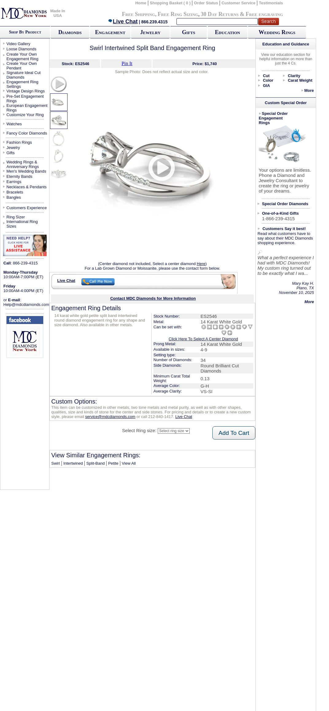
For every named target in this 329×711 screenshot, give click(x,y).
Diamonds (70, 32)
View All (129, 463)
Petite (113, 463)
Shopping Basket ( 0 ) (171, 3)
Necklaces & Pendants (26, 187)
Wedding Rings (277, 32)
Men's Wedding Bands (26, 171)
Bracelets (14, 192)
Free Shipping (138, 14)
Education (227, 32)
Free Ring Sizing (178, 14)
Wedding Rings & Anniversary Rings (22, 164)
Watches (14, 124)
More (309, 90)
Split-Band (95, 463)
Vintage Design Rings (25, 91)
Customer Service (239, 3)
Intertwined (73, 463)
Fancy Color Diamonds (26, 133)
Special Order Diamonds (285, 203)
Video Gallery (18, 43)
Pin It (127, 63)
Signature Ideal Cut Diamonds (23, 75)
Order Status (206, 3)
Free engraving (264, 14)
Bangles (13, 197)
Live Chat (123, 21)
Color (268, 80)
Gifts (188, 32)
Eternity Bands (19, 176)
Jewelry (150, 32)
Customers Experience (26, 207)
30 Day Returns (219, 14)
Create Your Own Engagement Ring (22, 56)
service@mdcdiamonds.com (110, 416)
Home (140, 3)
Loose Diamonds (21, 49)
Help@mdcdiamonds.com (26, 304)
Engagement (110, 32)
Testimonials (271, 3)
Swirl (55, 463)
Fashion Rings (19, 142)
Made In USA (57, 13)
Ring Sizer (15, 217)
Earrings (13, 181)
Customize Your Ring (25, 114)
